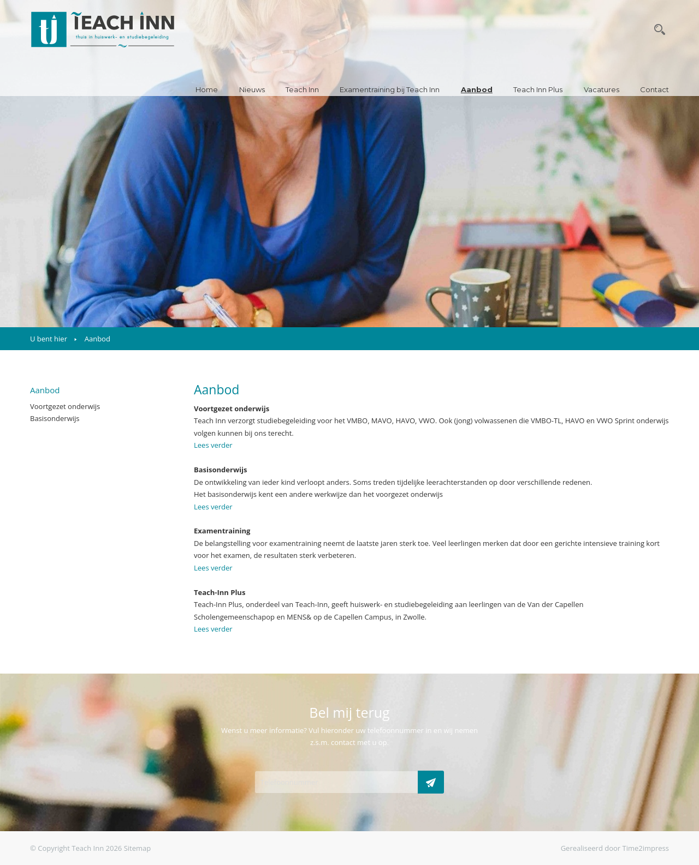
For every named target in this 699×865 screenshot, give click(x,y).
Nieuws (252, 89)
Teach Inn (302, 89)
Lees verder (213, 445)
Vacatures (601, 89)
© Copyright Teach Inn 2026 (76, 848)
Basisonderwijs (55, 418)
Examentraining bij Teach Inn (390, 89)
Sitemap (137, 848)
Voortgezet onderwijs (65, 406)
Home (207, 89)
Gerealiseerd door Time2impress (615, 848)
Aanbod (477, 89)
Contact (654, 89)
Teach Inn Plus (537, 89)
